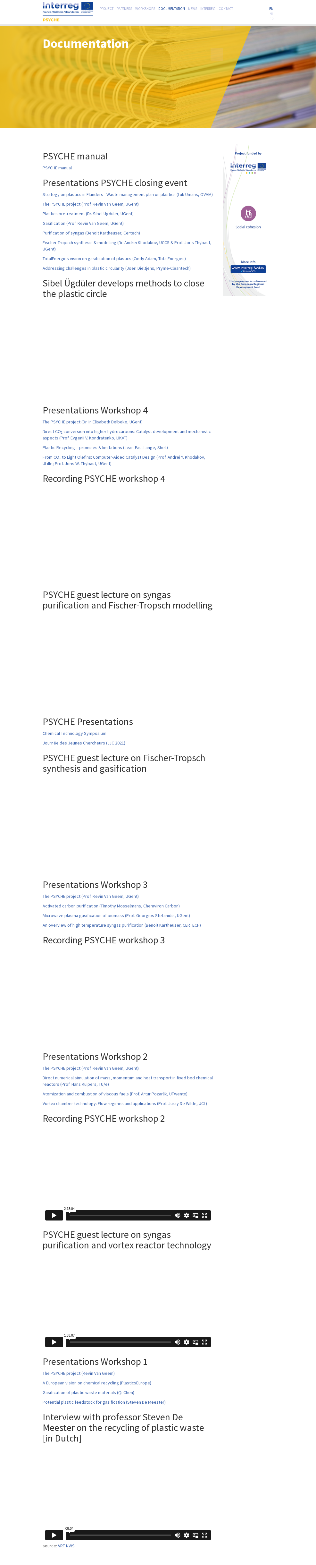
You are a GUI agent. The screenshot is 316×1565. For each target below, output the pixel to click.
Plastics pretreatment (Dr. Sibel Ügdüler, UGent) (88, 214)
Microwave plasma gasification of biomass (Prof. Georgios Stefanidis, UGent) (116, 915)
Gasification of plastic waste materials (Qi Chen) (88, 1392)
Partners (124, 8)
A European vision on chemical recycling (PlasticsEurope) (97, 1383)
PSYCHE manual (57, 168)
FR (271, 18)
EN (271, 8)
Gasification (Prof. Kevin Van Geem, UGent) (83, 223)
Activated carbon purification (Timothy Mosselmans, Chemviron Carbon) (111, 906)
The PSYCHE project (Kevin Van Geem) (79, 1373)
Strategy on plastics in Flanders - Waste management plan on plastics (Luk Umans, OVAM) (128, 194)
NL (271, 13)
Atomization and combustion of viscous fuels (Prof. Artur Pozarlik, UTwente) (115, 1094)
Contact (226, 8)
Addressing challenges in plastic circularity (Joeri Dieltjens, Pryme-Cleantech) (117, 268)
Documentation (171, 8)
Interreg (207, 8)
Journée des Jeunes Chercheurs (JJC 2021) (84, 743)
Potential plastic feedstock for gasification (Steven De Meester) (104, 1402)
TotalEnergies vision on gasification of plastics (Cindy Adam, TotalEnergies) (114, 258)
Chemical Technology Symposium (74, 733)
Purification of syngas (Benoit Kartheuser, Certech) (91, 233)
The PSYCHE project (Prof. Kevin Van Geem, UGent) (91, 204)
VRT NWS (66, 1546)
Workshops (145, 8)
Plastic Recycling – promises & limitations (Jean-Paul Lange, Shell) (105, 447)
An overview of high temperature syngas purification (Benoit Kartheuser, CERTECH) (122, 925)
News (192, 8)
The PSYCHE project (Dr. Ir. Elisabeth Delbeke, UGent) (93, 422)
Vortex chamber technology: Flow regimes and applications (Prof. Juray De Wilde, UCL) (125, 1103)
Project (106, 8)
